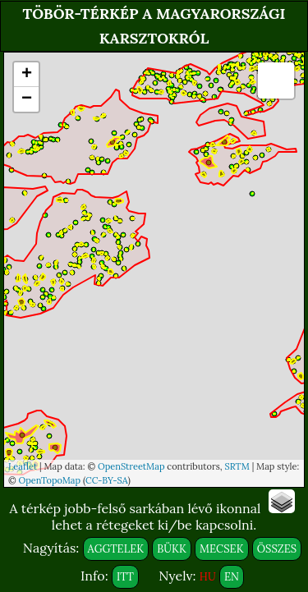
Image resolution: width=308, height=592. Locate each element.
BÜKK (171, 549)
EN (231, 577)
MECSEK (221, 549)
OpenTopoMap (50, 480)
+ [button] (26, 74)
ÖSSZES (277, 549)
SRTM (236, 466)
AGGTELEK (116, 549)
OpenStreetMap (131, 466)
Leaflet (22, 466)
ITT (125, 577)
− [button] (26, 99)
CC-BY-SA (106, 480)
